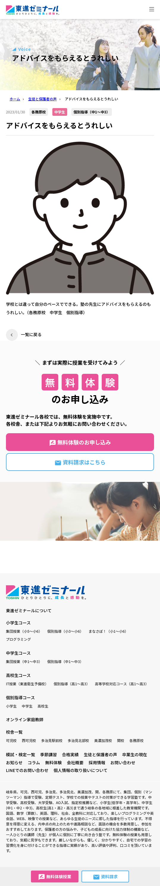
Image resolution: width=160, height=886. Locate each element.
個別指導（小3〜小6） (65, 631)
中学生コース (18, 653)
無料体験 (53, 762)
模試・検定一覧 (20, 754)
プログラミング (18, 639)
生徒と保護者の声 (100, 754)
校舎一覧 (14, 732)
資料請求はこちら (80, 462)
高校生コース (18, 675)
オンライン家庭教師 (24, 719)
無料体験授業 (54, 877)
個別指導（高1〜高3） (72, 683)
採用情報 (97, 762)
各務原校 (136, 740)
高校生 (42, 705)
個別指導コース (20, 697)
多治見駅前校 (51, 740)
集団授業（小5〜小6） (24, 631)
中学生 (27, 705)
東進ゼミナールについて (29, 610)
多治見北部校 (78, 740)
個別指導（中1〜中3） (65, 661)
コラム (34, 762)
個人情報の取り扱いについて (81, 770)
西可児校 (29, 740)
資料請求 (105, 877)
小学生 (11, 705)
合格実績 (70, 754)
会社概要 (75, 762)
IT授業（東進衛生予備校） (27, 683)
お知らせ (14, 762)
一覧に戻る (31, 334)
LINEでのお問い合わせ (27, 770)
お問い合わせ (122, 762)
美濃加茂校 (103, 740)
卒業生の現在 (134, 754)
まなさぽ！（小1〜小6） (108, 631)
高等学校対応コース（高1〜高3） (122, 683)
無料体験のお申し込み (80, 442)
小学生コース (18, 623)
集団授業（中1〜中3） (24, 661)
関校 (120, 740)
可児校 (11, 740)
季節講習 (48, 754)
